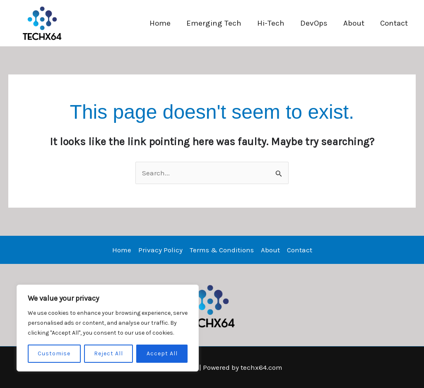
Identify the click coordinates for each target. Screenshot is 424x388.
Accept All (162, 353)
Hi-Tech (270, 23)
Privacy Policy (160, 250)
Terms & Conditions (222, 250)
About (353, 23)
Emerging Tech (213, 23)
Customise (54, 353)
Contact (394, 23)
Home (160, 23)
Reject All (108, 353)
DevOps (314, 23)
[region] (108, 328)
